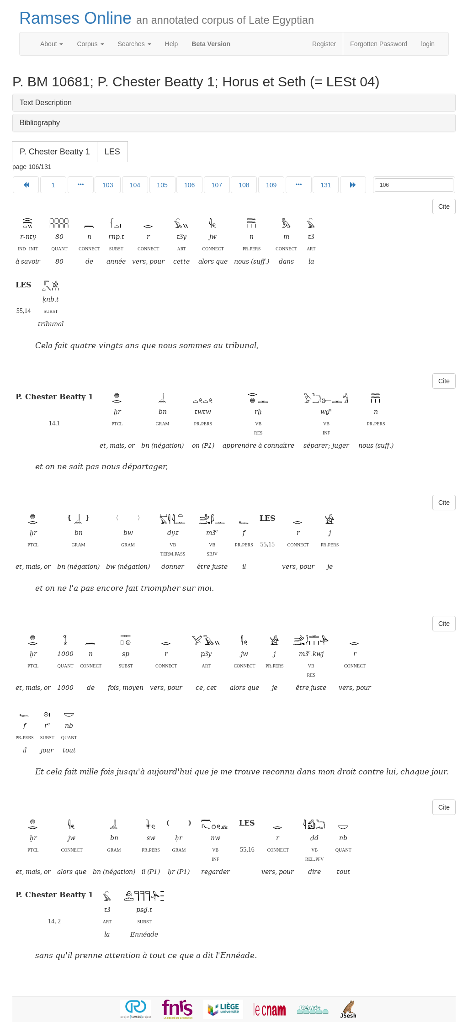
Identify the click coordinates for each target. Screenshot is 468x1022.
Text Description (46, 102)
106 (189, 185)
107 (217, 185)
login (428, 44)
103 (107, 185)
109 (271, 185)
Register (324, 44)
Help (171, 44)
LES (112, 151)
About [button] (51, 44)
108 (244, 185)
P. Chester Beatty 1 (55, 151)
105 (162, 185)
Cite (444, 206)
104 (135, 185)
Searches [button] (134, 44)
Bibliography (40, 123)
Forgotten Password (378, 44)
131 (325, 185)
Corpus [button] (90, 44)
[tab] (234, 102)
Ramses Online (166, 18)
